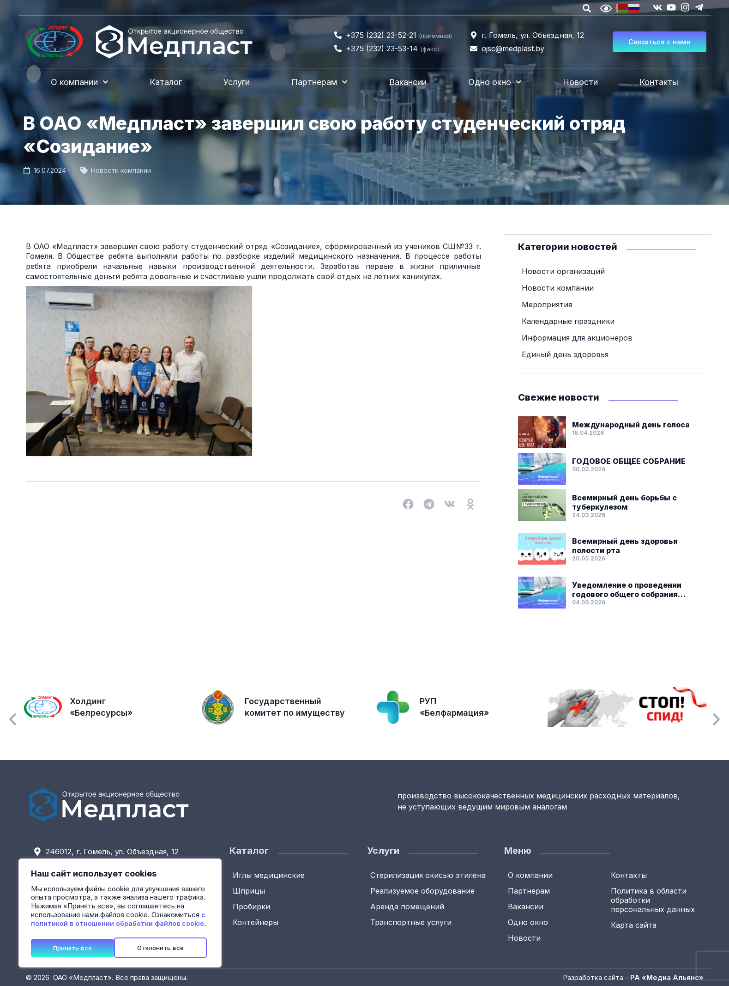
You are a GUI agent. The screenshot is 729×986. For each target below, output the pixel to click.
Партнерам (319, 82)
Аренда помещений (409, 906)
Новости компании (121, 170)
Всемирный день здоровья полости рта (625, 545)
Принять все (168, 947)
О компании (79, 82)
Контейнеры (257, 921)
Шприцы (250, 890)
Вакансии (408, 82)
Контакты (658, 82)
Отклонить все (77, 947)
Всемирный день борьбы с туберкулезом (624, 502)
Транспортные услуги (412, 921)
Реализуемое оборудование (424, 890)
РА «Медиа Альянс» (667, 977)
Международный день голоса (631, 424)
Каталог (166, 82)
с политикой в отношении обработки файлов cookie (118, 921)
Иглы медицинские (270, 874)
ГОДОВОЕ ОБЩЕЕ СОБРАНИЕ (629, 460)
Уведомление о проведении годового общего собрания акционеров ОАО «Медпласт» (630, 589)
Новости (580, 82)
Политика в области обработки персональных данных (654, 899)
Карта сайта (635, 924)
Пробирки (252, 906)
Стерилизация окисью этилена (429, 874)
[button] (408, 503)
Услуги (236, 82)
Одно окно (495, 82)
